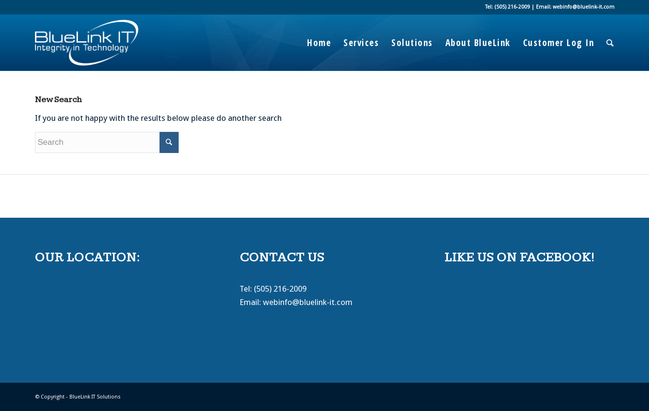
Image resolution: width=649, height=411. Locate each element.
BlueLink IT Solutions (95, 397)
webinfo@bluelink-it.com (308, 302)
